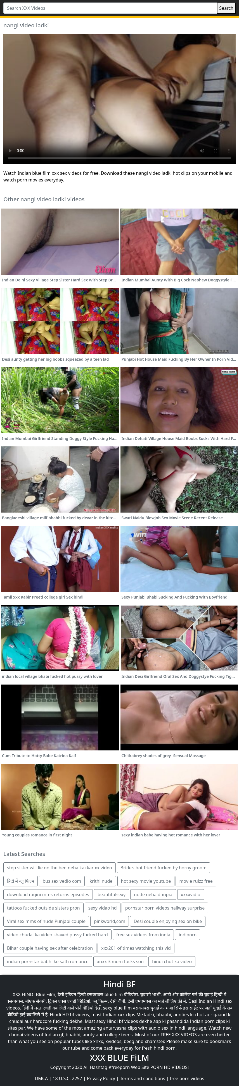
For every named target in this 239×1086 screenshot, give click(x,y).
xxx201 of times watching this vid (136, 948)
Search (226, 8)
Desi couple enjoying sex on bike (168, 921)
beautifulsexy (112, 894)
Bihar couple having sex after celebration (50, 948)
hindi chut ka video (172, 961)
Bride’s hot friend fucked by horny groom (163, 868)
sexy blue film (117, 1008)
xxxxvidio (190, 894)
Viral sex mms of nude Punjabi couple (46, 921)
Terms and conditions (142, 1078)
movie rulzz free (195, 881)
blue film (113, 994)
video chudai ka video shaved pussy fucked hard (57, 935)
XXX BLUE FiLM (119, 1057)
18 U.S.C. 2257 (67, 1078)
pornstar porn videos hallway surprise (165, 908)
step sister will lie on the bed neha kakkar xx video (59, 868)
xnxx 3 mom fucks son (120, 961)
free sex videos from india (143, 935)
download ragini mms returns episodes (48, 894)
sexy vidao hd (102, 908)
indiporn (188, 935)
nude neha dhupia (153, 894)
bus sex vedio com (61, 881)
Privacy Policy (101, 1078)
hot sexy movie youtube (146, 881)
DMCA (41, 1078)
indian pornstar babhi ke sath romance (48, 961)
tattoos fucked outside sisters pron (43, 908)
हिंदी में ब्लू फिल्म (20, 881)
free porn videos (187, 1078)
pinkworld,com (109, 921)
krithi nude (100, 881)
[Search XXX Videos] (110, 8)
